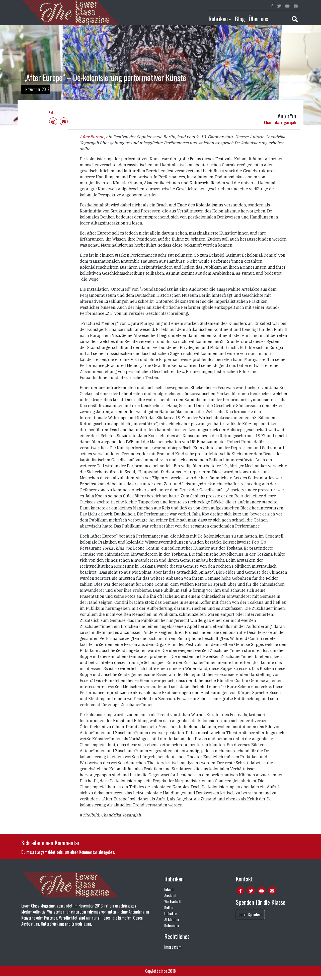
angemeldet (46, 852)
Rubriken (218, 18)
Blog (240, 18)
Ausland (170, 895)
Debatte (170, 914)
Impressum (173, 947)
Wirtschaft (173, 901)
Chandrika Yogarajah (280, 122)
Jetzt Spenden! (250, 915)
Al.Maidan (171, 920)
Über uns (258, 18)
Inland (169, 889)
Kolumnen (171, 926)
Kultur (53, 112)
